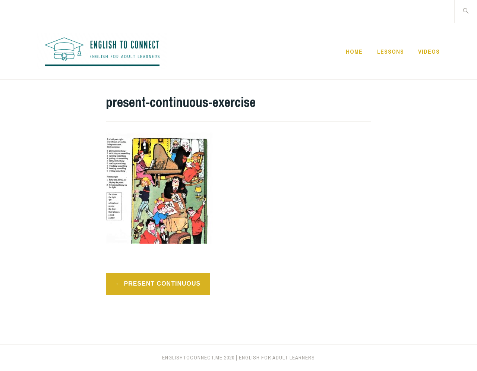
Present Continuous (162, 283)
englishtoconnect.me (192, 357)
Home (354, 51)
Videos (429, 51)
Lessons (390, 51)
